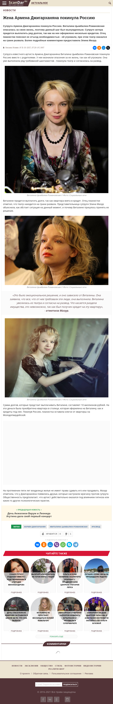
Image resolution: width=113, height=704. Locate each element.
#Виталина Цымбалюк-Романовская (68, 526)
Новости (9, 10)
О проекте (25, 673)
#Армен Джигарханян (35, 526)
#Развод (96, 526)
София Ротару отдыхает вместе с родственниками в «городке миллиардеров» (16, 579)
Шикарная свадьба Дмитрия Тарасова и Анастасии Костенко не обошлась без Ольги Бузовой (97, 617)
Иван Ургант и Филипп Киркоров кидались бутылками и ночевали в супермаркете (69, 617)
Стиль (58, 666)
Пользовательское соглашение (66, 673)
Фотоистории (73, 666)
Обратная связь (40, 673)
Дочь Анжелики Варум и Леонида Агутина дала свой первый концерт (29, 515)
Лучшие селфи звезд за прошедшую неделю (96, 575)
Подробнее (16, 592)
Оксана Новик (12, 47)
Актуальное (39, 2)
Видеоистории (92, 666)
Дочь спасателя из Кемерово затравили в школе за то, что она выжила (16, 616)
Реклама (89, 673)
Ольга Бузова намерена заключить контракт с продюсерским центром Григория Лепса (70, 581)
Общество (46, 666)
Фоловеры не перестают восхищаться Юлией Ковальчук (43, 616)
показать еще (56, 637)
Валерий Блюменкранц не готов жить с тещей (43, 575)
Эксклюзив (31, 666)
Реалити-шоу (56, 669)
